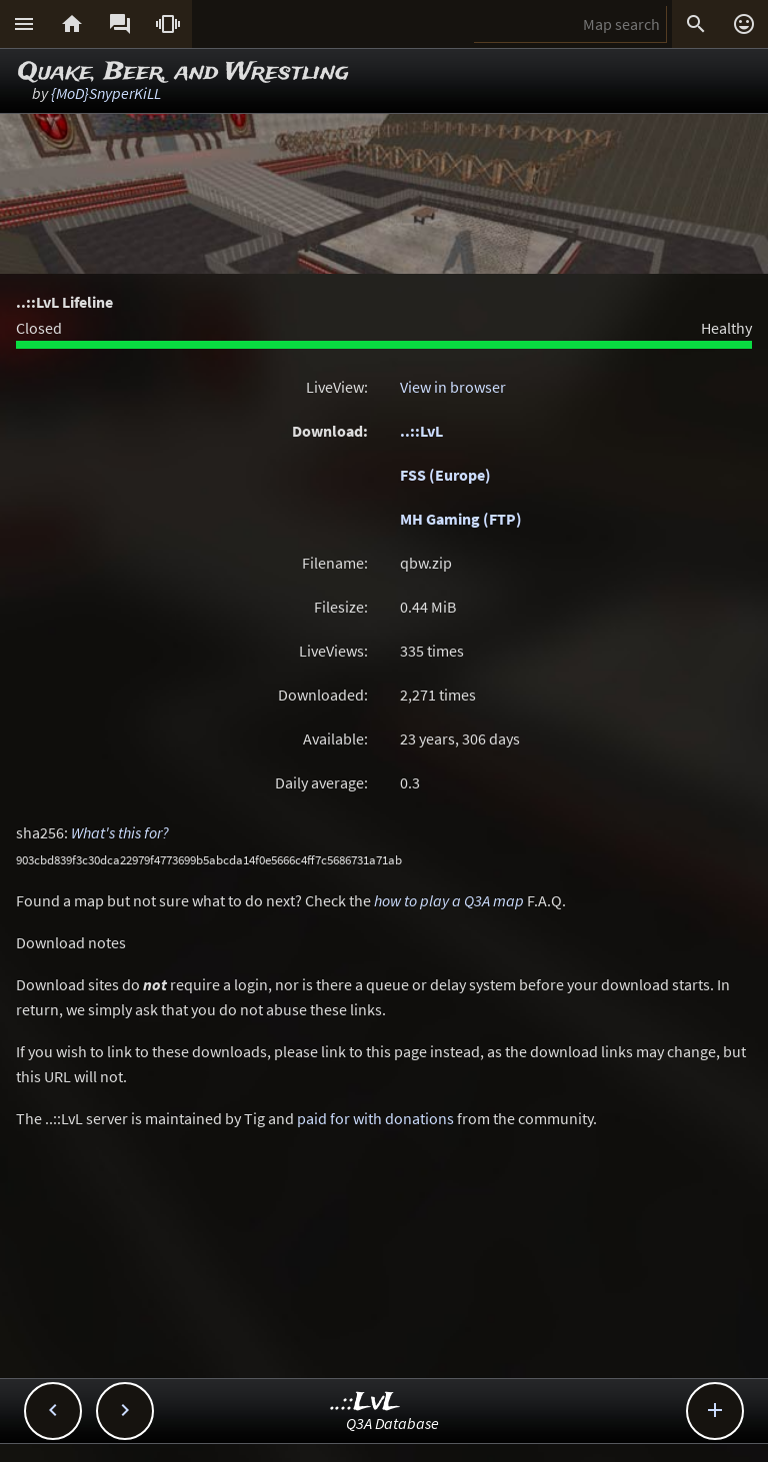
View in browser (453, 387)
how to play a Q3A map (449, 900)
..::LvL (421, 431)
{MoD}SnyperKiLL (106, 93)
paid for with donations (375, 1118)
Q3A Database (392, 1423)
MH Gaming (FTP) (461, 519)
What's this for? (120, 832)
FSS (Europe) (445, 475)
